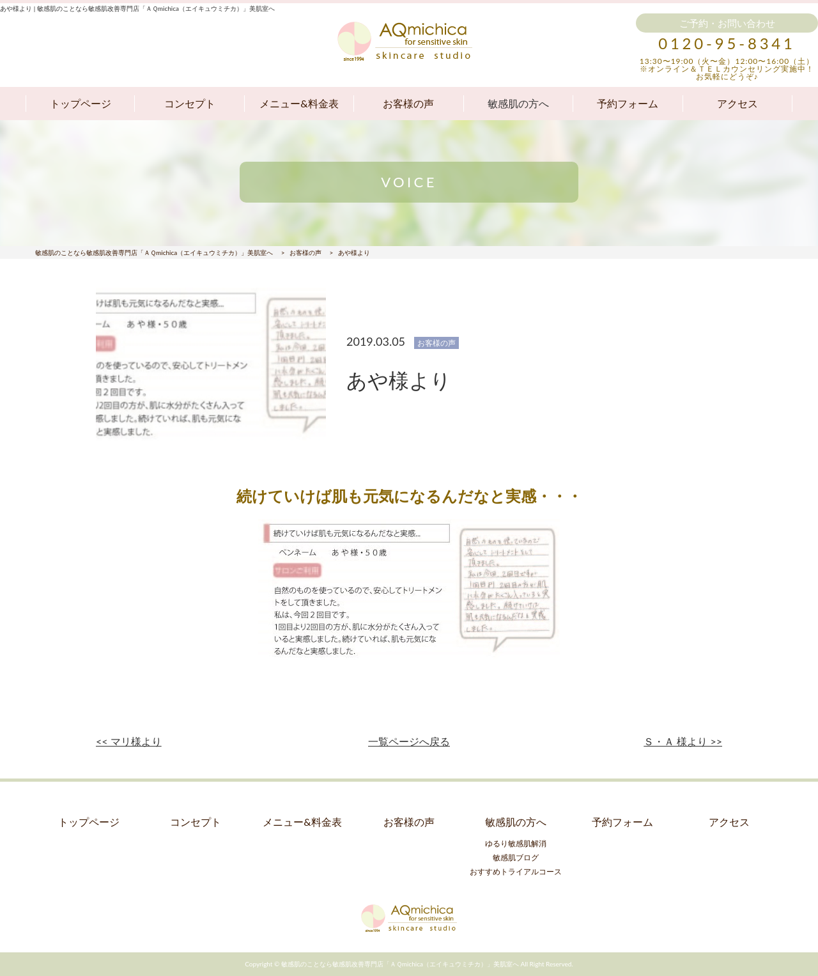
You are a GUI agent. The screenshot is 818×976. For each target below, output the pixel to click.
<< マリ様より (129, 741)
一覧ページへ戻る (409, 741)
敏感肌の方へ (518, 103)
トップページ (80, 103)
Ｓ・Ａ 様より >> (683, 741)
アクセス (737, 103)
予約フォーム (627, 103)
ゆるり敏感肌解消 (515, 843)
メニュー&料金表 (298, 103)
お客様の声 (408, 103)
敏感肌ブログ (516, 857)
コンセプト (189, 103)
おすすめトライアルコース (516, 871)
